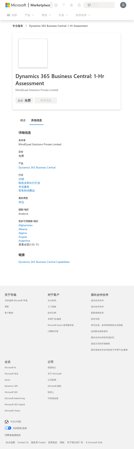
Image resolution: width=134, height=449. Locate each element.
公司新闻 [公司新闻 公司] (52, 379)
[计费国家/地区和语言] (99, 5)
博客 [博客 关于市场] (7, 306)
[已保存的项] (71, 5)
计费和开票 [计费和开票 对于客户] (53, 331)
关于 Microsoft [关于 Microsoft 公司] (54, 373)
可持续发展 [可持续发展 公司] (53, 398)
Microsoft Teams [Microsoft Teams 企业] (12, 410)
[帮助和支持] (64, 5)
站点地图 (10, 442)
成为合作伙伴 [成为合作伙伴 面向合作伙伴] (97, 300)
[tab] (24, 120)
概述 (23, 120)
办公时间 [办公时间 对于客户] (52, 300)
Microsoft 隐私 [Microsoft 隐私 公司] (54, 385)
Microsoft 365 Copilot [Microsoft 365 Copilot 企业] (15, 404)
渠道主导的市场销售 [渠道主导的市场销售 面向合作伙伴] (100, 343)
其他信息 (36, 120)
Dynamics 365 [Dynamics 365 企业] (11, 385)
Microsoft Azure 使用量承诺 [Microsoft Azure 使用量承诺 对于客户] (61, 325)
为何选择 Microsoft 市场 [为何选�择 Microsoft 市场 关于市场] (16, 300)
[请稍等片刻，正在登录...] (123, 5)
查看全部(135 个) (29, 244)
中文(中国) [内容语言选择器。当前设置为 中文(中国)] (15, 421)
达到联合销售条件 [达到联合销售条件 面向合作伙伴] (99, 331)
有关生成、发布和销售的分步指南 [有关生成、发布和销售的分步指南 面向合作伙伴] (107, 325)
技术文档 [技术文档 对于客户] (52, 312)
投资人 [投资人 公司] (51, 392)
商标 (62, 442)
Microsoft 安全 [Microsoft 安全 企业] (11, 373)
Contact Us (23, 442)
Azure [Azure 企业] (7, 379)
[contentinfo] (26, 25)
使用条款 (52, 442)
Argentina (24, 240)
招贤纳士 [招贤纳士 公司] (52, 367)
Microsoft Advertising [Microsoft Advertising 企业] (15, 398)
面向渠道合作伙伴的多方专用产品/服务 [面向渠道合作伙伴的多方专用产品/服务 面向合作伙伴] (109, 349)
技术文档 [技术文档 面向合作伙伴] (95, 318)
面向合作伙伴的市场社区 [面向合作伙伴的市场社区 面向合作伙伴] (102, 337)
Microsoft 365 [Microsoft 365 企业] (11, 392)
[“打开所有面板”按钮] (12, 15)
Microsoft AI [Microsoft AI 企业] (10, 367)
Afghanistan (26, 225)
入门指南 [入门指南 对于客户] (52, 306)
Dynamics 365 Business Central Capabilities (44, 262)
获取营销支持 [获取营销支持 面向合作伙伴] (97, 312)
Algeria (23, 233)
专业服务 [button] (17, 26)
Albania (23, 229)
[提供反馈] (56, 5)
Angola (23, 237)
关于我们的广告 (75, 442)
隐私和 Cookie (38, 442)
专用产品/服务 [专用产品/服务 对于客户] (54, 318)
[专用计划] (79, 5)
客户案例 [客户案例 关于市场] (9, 312)
